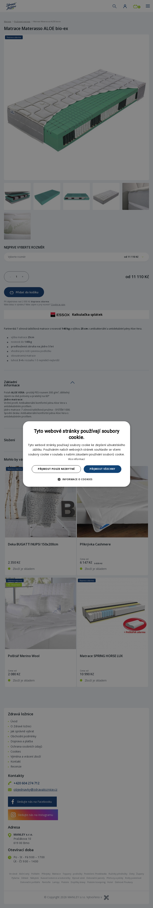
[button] (76, 479)
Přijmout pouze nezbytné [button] (56, 469)
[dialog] (76, 454)
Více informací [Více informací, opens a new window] (76, 459)
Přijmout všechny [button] (102, 469)
